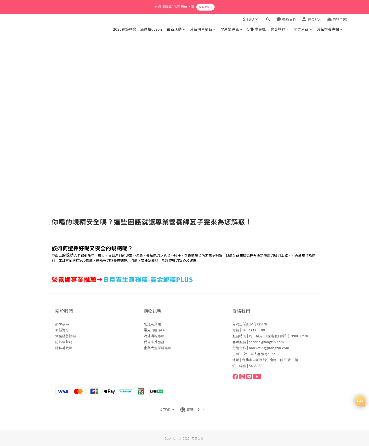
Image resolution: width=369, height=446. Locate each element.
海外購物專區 (154, 335)
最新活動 (176, 29)
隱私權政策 (64, 347)
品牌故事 (62, 323)
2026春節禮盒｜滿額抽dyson (137, 29)
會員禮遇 (280, 29)
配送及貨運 (152, 323)
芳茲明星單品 (203, 29)
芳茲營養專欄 (329, 29)
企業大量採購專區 (157, 347)
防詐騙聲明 (64, 341)
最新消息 (62, 329)
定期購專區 (256, 29)
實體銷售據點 (65, 335)
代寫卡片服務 (154, 341)
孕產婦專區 (232, 29)
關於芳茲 (303, 29)
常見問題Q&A (154, 329)
